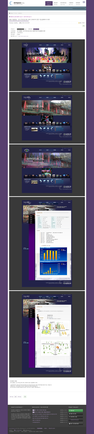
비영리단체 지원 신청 (73, 419)
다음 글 (19, 396)
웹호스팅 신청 (72, 413)
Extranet (78, 4)
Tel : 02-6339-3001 (18, 430)
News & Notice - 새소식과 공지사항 (40, 407)
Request (56, 4)
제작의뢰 (71, 410)
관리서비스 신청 (73, 416)
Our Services (63, 4)
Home (11, 13)
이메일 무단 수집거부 (52, 428)
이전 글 (11, 396)
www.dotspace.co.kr (12, 428)
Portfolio (49, 4)
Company (71, 4)
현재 (15, 396)
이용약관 (45, 428)
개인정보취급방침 (39, 428)
